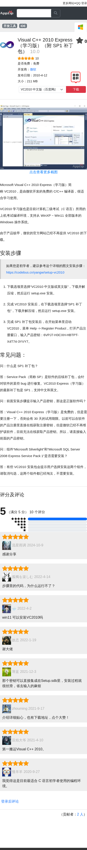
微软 (33, 69)
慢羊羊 (17, 772)
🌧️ (14, 608)
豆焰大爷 (19, 740)
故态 (15, 640)
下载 (76, 89)
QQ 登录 (81, 3)
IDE (23, 26)
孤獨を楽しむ (22, 577)
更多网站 (69, 3)
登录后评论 (10, 801)
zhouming (19, 709)
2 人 (80, 814)
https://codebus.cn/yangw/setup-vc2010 (35, 272)
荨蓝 (15, 672)
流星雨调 (19, 545)
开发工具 (10, 26)
